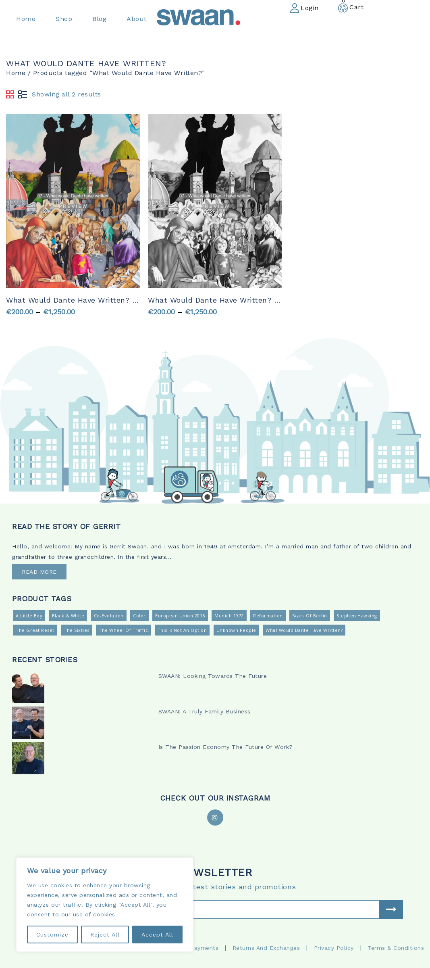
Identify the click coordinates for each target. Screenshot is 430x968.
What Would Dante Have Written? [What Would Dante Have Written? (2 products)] (304, 630)
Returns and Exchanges (266, 948)
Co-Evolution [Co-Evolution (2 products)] (109, 616)
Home (15, 73)
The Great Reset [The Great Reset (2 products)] (35, 630)
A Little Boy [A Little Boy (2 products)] (29, 616)
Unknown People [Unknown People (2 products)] (236, 630)
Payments (204, 948)
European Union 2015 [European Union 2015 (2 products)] (180, 616)
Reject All (105, 934)
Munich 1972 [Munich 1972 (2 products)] (229, 616)
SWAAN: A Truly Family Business (204, 711)
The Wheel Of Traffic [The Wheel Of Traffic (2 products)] (123, 630)
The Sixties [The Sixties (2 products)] (76, 630)
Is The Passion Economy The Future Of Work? (225, 747)
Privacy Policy (334, 948)
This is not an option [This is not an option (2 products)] (182, 630)
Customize (52, 934)
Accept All (157, 934)
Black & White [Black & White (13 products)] (68, 616)
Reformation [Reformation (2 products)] (268, 616)
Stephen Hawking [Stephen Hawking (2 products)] (357, 616)
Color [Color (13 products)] (139, 616)
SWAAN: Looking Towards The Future (212, 676)
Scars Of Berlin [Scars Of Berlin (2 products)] (309, 616)
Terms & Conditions (396, 948)
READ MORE (39, 572)
